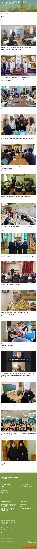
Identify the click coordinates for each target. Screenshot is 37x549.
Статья (8, 19)
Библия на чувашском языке (26, 508)
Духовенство (4, 486)
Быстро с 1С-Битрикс (28, 546)
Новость (3, 19)
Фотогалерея (23, 504)
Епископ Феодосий (5, 484)
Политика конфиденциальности (12, 544)
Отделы (3, 488)
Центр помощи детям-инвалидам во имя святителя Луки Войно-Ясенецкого (8, 505)
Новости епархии (24, 484)
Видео (21, 506)
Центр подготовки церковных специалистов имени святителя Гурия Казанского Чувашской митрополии (8, 522)
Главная (3, 13)
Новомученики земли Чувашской (8, 496)
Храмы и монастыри (5, 492)
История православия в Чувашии (8, 494)
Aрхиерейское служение (26, 486)
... (18, 470)
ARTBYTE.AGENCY (32, 542)
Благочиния (4, 490)
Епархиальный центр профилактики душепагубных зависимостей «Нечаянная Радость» (8, 514)
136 (21, 470)
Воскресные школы (5, 518)
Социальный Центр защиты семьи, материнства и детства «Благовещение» (9, 509)
